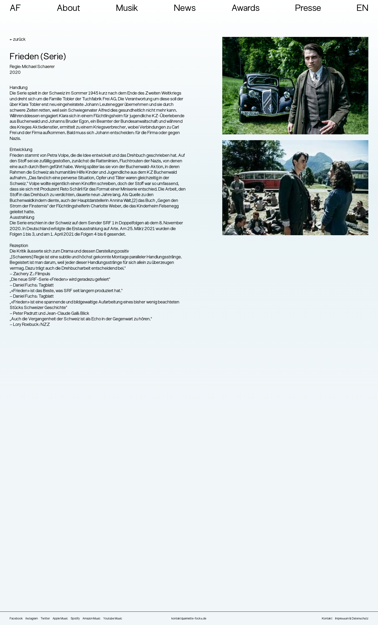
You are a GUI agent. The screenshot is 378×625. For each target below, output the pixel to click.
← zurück (18, 40)
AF (15, 9)
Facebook (16, 618)
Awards (245, 9)
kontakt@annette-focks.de (188, 618)
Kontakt (327, 618)
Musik (127, 9)
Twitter (45, 618)
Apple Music (60, 618)
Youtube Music (112, 618)
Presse (308, 9)
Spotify (75, 618)
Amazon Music (91, 618)
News (185, 9)
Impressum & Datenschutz (351, 618)
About (69, 9)
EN (362, 9)
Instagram (32, 618)
